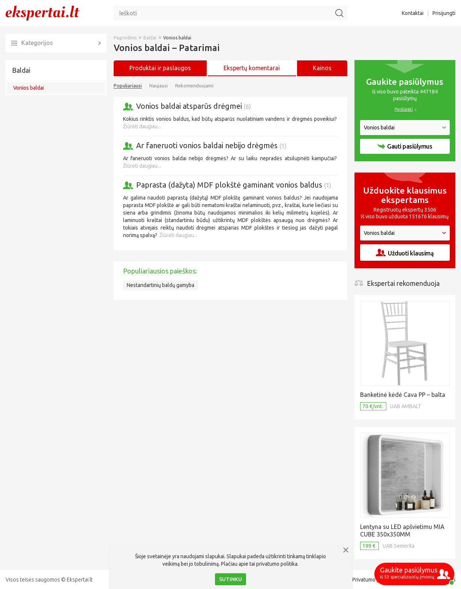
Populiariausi (128, 85)
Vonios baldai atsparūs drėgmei (193, 106)
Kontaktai (412, 13)
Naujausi (158, 85)
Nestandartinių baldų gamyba (160, 285)
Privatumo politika (372, 580)
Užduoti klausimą (405, 253)
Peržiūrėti (404, 109)
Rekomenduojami (194, 85)
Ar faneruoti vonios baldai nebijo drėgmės (211, 145)
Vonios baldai (28, 88)
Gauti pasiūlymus (404, 146)
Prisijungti (443, 13)
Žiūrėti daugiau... (142, 126)
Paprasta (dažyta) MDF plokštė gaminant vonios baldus (233, 184)
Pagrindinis (125, 37)
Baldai (21, 70)
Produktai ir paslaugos (160, 68)
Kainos (322, 68)
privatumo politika (276, 564)
